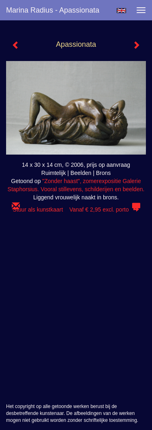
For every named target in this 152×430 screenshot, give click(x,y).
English (121, 10)
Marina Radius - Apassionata (52, 10)
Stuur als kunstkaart (76, 209)
